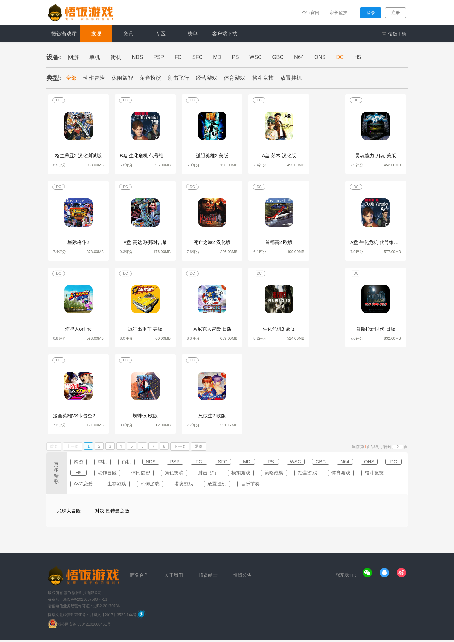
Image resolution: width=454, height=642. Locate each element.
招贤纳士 (205, 577)
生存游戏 (190, 485)
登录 (370, 12)
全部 (72, 78)
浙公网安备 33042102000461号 (84, 626)
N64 (312, 57)
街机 (118, 57)
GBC (290, 57)
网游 (73, 57)
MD (226, 57)
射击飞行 (183, 78)
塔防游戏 (261, 485)
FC (184, 57)
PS (245, 57)
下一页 (180, 447)
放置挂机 (300, 78)
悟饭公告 (238, 577)
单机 (96, 57)
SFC (204, 57)
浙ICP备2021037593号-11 (85, 601)
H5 (374, 57)
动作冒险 (96, 78)
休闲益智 (125, 78)
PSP (163, 57)
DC (356, 57)
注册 (395, 12)
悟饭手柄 (394, 33)
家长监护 (337, 12)
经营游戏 (213, 78)
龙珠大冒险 (69, 513)
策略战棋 (339, 474)
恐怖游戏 (225, 485)
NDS (141, 57)
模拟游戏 (304, 474)
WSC (266, 57)
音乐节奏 (331, 485)
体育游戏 (242, 78)
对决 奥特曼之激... (114, 513)
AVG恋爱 (155, 485)
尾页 (199, 447)
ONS (334, 57)
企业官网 (308, 12)
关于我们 (172, 577)
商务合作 (139, 577)
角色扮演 (154, 78)
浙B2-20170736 (106, 608)
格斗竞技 (271, 78)
